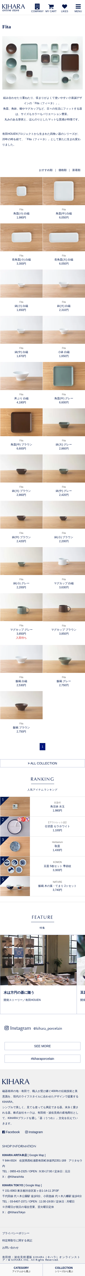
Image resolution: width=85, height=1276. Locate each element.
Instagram (34, 1132)
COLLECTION (64, 1269)
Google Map (36, 1155)
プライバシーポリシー (15, 1233)
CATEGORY (21, 1269)
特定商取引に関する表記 (17, 1240)
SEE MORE (42, 1046)
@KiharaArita (15, 1176)
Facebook (11, 1132)
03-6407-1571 (18, 1201)
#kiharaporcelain (42, 1058)
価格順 (62, 170)
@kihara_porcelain (47, 1028)
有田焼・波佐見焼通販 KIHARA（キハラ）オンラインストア (41, 1258)
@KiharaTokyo (16, 1212)
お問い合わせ (10, 1247)
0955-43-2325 (18, 1171)
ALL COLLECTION (42, 763)
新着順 (76, 170)
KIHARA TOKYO (12, 1185)
